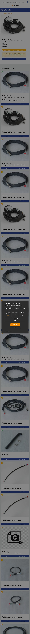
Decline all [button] (15, 327)
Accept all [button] (15, 324)
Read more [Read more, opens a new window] (7, 309)
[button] (9, 331)
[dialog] (15, 317)
